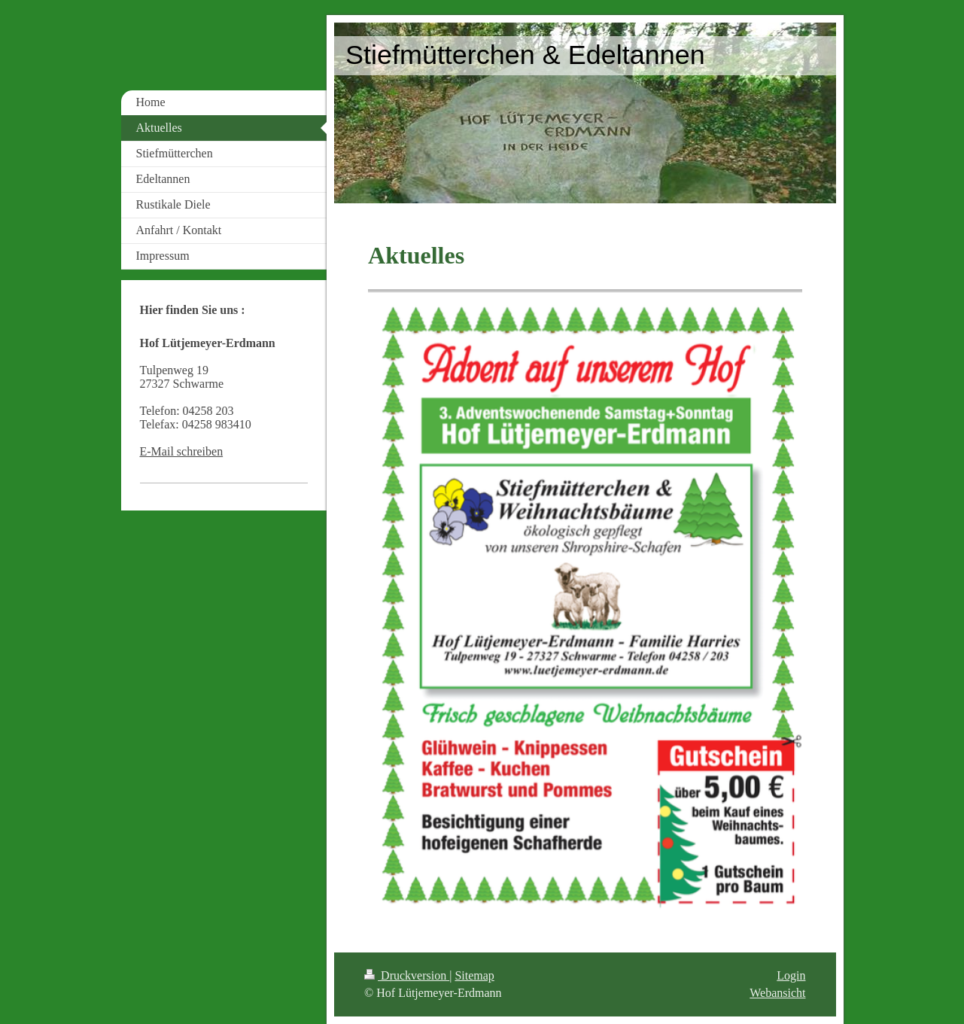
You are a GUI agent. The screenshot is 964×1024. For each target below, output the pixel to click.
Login (791, 975)
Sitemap (474, 975)
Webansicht (777, 992)
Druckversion (406, 975)
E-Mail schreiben (182, 451)
